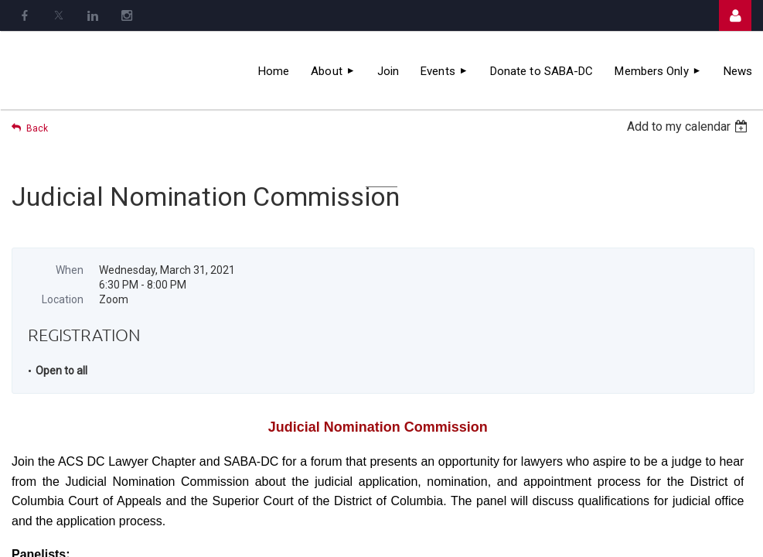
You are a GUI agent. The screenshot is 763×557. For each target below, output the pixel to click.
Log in (735, 15)
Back (37, 128)
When (69, 270)
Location (62, 299)
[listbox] (689, 126)
